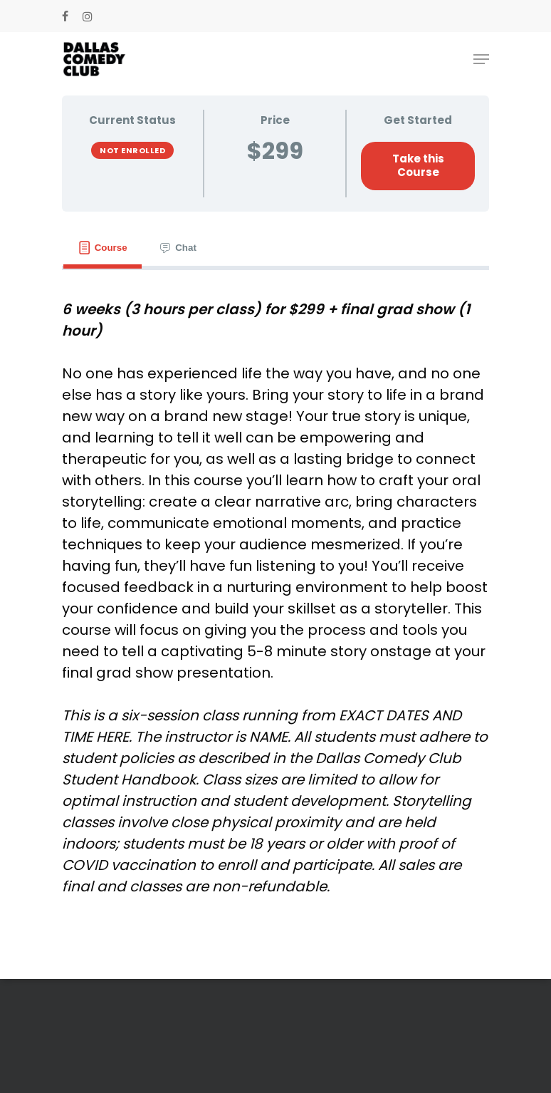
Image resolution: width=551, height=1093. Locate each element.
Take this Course (418, 165)
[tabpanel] (275, 598)
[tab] (102, 248)
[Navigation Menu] (481, 59)
